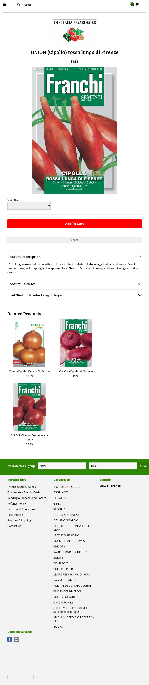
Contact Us (14, 526)
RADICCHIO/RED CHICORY (70, 552)
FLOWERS (59, 498)
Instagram (16, 639)
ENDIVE (58, 557)
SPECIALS (59, 509)
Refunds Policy (16, 503)
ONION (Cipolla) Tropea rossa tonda (29, 437)
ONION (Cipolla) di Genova (76, 371)
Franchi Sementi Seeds (21, 487)
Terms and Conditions (21, 509)
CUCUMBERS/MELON (67, 591)
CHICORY (59, 546)
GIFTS (57, 503)
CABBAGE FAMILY (64, 580)
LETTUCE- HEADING (66, 535)
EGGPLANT (60, 492)
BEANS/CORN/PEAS (66, 520)
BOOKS (58, 626)
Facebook (9, 639)
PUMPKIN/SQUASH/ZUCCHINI (72, 585)
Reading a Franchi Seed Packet (26, 498)
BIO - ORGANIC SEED (67, 487)
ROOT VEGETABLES (66, 597)
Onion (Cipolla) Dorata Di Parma (29, 371)
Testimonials (15, 515)
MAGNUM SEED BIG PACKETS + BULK (73, 619)
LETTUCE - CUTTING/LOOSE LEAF (71, 527)
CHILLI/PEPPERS (63, 569)
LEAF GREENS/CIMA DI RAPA (71, 574)
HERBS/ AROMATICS (66, 515)
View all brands (110, 486)
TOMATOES (60, 563)
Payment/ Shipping (19, 520)
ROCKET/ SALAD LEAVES (69, 541)
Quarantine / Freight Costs (24, 492)
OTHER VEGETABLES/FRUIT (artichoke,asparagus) (71, 610)
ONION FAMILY (63, 602)
